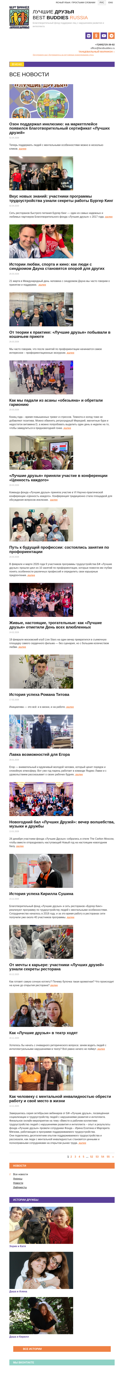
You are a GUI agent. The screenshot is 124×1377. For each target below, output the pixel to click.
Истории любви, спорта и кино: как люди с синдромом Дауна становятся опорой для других (57, 266)
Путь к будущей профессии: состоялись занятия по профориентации (59, 549)
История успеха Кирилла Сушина (41, 894)
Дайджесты (20, 1187)
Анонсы (17, 1178)
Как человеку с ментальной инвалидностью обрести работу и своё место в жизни (60, 1098)
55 (108, 1156)
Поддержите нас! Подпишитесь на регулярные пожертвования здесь (63, 54)
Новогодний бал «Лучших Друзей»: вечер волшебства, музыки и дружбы (62, 824)
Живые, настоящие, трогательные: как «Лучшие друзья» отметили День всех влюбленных (55, 625)
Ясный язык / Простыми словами (75, 2)
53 (97, 1156)
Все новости (20, 1174)
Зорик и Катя (17, 1246)
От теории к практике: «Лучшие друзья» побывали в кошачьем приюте (60, 334)
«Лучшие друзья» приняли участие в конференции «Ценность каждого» (58, 477)
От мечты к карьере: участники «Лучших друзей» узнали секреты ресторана (56, 967)
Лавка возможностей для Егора (39, 754)
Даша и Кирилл (19, 1336)
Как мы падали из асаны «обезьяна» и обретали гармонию (56, 402)
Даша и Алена (18, 1291)
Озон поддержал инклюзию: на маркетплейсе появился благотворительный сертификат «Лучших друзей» (59, 128)
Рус (102, 2)
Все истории (32, 1349)
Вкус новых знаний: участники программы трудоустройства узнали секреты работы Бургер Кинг (61, 198)
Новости (18, 1183)
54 (102, 1156)
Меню (17, 64)
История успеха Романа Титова (39, 694)
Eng (110, 2)
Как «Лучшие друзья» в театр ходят (43, 1033)
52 (91, 1156)
